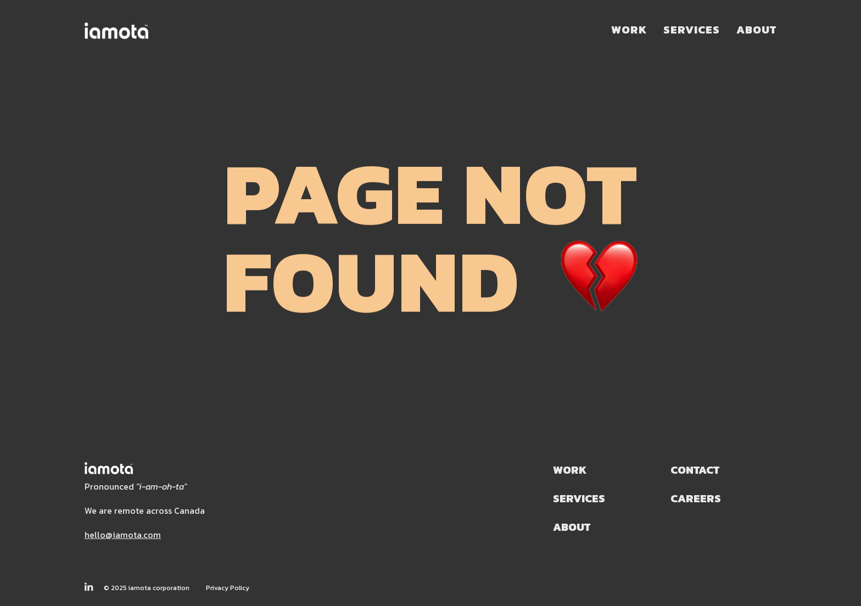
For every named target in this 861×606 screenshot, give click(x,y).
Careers (695, 499)
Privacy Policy (227, 588)
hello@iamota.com (123, 534)
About (756, 30)
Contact (694, 470)
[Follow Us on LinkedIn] (89, 587)
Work (629, 30)
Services (691, 30)
